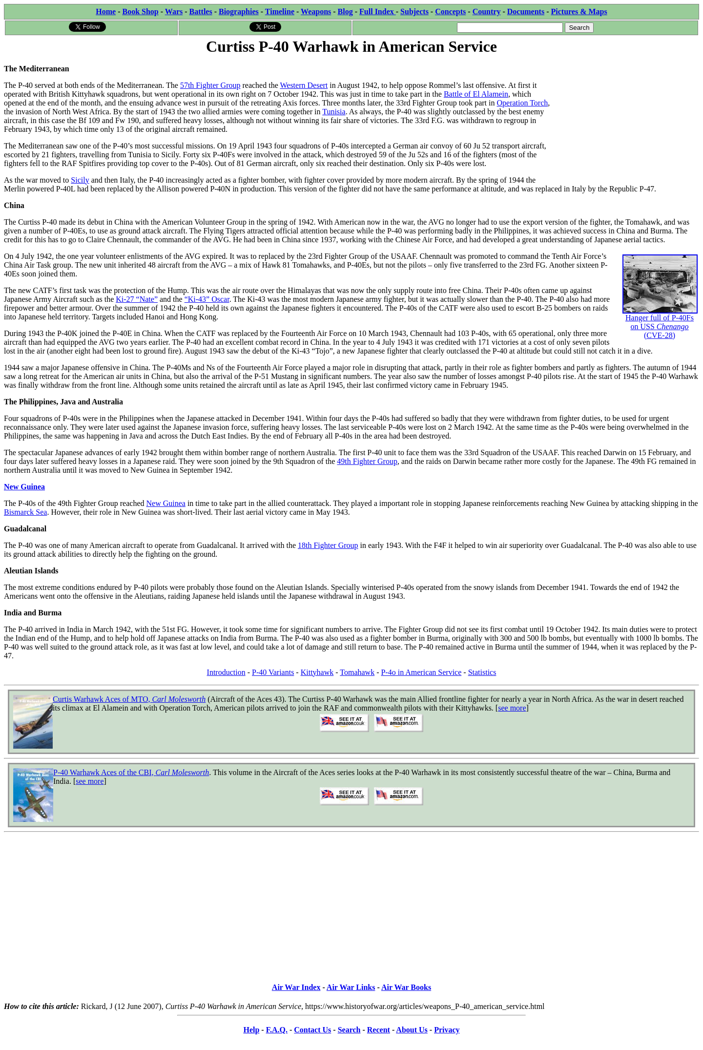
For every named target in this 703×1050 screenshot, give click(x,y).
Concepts (450, 11)
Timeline (279, 11)
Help (251, 1030)
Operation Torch (522, 103)
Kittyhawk (317, 672)
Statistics (482, 672)
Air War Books (406, 987)
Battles (200, 11)
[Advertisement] (625, 118)
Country (487, 11)
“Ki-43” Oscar (207, 299)
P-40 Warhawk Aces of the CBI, (131, 772)
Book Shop (140, 11)
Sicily (80, 180)
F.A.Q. (277, 1030)
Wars (174, 11)
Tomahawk (357, 672)
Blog (345, 11)
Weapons (316, 11)
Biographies (239, 11)
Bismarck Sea (25, 512)
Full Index (377, 11)
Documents (525, 11)
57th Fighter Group (210, 85)
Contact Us (312, 1030)
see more (512, 708)
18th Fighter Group (328, 545)
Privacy (446, 1030)
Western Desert (304, 85)
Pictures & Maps (579, 11)
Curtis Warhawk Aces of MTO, (129, 699)
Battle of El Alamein (476, 94)
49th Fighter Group (367, 461)
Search (349, 1030)
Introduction (226, 672)
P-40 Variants (273, 672)
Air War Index (296, 987)
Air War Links (351, 987)
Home (106, 11)
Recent (378, 1030)
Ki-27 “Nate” (137, 299)
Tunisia (333, 111)
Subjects (414, 11)
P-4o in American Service (421, 672)
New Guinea (24, 487)
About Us (411, 1030)
